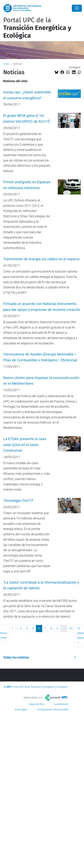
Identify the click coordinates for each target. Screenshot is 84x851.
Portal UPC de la (37, 27)
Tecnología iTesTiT (18, 501)
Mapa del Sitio (36, 704)
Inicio (6, 63)
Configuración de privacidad (52, 709)
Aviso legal (20, 709)
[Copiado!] (79, 72)
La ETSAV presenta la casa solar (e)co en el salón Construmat (24, 445)
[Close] (77, 8)
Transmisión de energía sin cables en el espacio (41, 259)
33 (71, 628)
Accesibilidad (61, 704)
